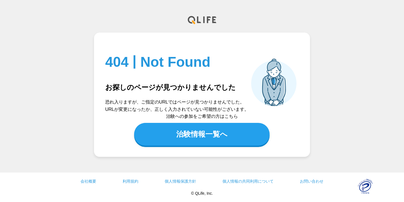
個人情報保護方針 (180, 181)
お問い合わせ (311, 181)
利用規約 (130, 181)
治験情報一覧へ (202, 134)
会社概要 (88, 181)
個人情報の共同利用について (248, 181)
